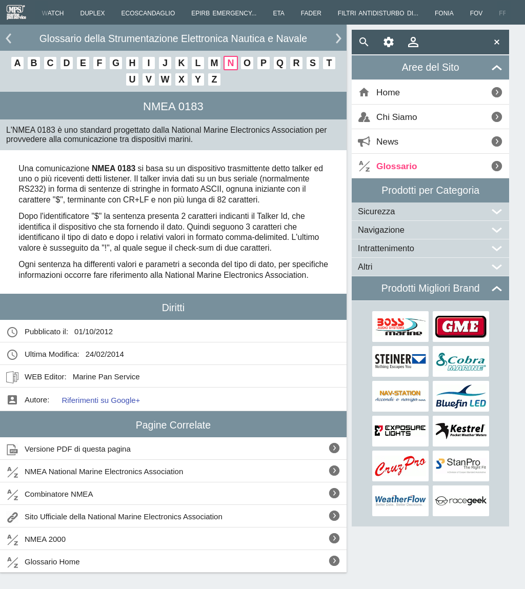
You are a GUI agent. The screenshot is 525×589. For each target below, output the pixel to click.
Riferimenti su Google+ (101, 400)
